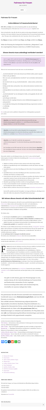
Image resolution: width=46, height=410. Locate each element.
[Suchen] (43, 404)
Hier (2, 112)
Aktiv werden (19, 241)
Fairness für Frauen (23, 3)
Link (2, 272)
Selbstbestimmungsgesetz (25, 28)
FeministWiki (11, 394)
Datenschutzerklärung (9, 372)
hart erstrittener (22, 268)
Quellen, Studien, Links (9, 367)
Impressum (6, 370)
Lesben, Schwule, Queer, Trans (9, 332)
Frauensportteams (14, 205)
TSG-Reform (39, 239)
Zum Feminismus (5, 334)
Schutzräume (4, 204)
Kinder (9, 160)
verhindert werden (5, 270)
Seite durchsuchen (5, 402)
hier (22, 122)
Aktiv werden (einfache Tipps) (11, 359)
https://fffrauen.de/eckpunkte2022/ (23, 134)
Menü (22, 10)
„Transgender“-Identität (38, 226)
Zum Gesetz (6, 357)
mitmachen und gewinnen (36, 187)
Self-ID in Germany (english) (10, 369)
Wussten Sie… (7, 361)
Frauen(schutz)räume (34, 158)
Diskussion (19, 236)
